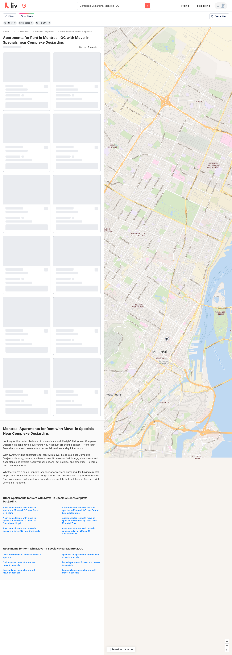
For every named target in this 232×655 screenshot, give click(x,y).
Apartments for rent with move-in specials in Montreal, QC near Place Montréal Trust (79, 521)
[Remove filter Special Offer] (49, 22)
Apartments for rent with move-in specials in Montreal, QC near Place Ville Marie (20, 510)
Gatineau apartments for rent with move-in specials (19, 563)
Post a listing (202, 5)
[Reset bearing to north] (227, 650)
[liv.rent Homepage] (11, 6)
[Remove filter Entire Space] (31, 22)
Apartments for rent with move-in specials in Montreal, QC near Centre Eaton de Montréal (80, 510)
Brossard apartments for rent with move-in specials (19, 571)
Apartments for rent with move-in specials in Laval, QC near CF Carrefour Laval (78, 531)
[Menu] (221, 5)
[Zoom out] (227, 645)
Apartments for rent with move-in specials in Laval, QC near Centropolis (21, 529)
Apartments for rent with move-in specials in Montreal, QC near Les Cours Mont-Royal (19, 521)
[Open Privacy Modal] (24, 5)
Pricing (185, 5)
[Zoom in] (227, 641)
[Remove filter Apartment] (14, 22)
